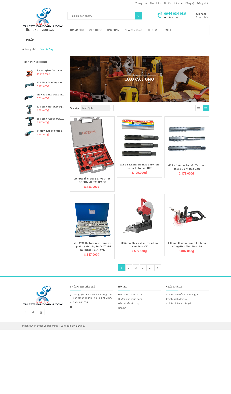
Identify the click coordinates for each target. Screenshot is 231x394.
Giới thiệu (95, 30)
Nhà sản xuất (133, 30)
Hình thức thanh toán (130, 294)
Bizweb (80, 325)
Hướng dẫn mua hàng (130, 299)
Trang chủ (77, 30)
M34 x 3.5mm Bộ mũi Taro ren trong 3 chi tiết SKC (139, 166)
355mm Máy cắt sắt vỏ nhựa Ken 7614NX (139, 244)
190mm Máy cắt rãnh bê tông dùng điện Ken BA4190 (187, 244)
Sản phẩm (113, 30)
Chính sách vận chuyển (179, 303)
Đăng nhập (203, 3)
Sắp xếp (74, 108)
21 (150, 267)
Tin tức (152, 30)
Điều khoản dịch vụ (129, 303)
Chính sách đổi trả (176, 299)
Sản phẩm (155, 3)
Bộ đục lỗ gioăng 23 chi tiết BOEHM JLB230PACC (92, 180)
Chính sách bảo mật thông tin (182, 294)
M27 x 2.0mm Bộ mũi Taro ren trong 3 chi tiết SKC (186, 167)
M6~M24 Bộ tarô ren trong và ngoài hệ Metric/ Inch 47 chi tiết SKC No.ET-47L (92, 246)
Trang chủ (141, 3)
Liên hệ (178, 3)
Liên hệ (167, 30)
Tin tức (168, 3)
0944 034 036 (80, 302)
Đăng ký (189, 3)
